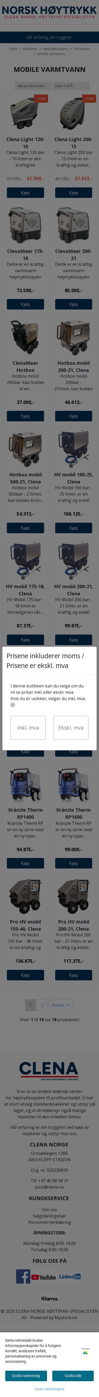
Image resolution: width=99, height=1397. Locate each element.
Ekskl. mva (71, 727)
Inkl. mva (28, 727)
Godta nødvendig (26, 1376)
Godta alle (73, 1376)
